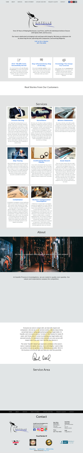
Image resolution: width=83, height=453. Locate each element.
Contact (62, 2)
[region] (41, 254)
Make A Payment (29, 2)
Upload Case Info (41, 2)
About (13, 2)
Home (7, 2)
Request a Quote (53, 2)
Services (20, 2)
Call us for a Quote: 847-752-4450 (41, 42)
